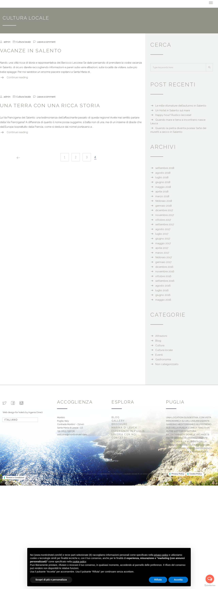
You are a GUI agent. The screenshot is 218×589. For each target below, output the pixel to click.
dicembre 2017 (164, 210)
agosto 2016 (163, 285)
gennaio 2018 (163, 205)
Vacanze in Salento (30, 51)
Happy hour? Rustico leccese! (173, 115)
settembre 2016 (164, 280)
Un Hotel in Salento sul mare (172, 110)
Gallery (118, 420)
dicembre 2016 (164, 266)
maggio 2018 (163, 186)
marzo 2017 (162, 252)
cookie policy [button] (79, 561)
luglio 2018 (161, 177)
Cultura (159, 345)
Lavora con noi (124, 434)
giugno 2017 (162, 238)
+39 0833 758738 (66, 431)
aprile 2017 (161, 248)
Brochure (119, 424)
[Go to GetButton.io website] (209, 585)
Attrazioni (161, 335)
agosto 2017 (162, 229)
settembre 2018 (164, 168)
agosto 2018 (162, 172)
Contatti (119, 437)
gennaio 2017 (163, 262)
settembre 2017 (164, 224)
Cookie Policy (196, 474)
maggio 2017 (163, 243)
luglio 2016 (162, 290)
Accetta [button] (178, 579)
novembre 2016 (164, 271)
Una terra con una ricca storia (50, 105)
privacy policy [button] (161, 555)
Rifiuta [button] (158, 579)
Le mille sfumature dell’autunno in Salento (180, 105)
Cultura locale (23, 41)
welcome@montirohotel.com (72, 434)
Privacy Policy (178, 474)
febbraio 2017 (163, 257)
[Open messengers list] (210, 579)
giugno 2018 (162, 182)
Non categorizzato (166, 364)
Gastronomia (163, 359)
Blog (158, 340)
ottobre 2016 (163, 276)
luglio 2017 (161, 233)
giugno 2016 (162, 295)
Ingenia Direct (35, 412)
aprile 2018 (161, 191)
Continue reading (17, 77)
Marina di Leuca (124, 427)
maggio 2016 (163, 299)
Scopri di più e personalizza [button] (51, 579)
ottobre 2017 (163, 219)
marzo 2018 (162, 196)
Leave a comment (46, 41)
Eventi (159, 354)
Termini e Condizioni (15, 478)
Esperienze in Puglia (128, 431)
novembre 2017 (164, 215)
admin (7, 41)
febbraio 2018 (163, 200)
